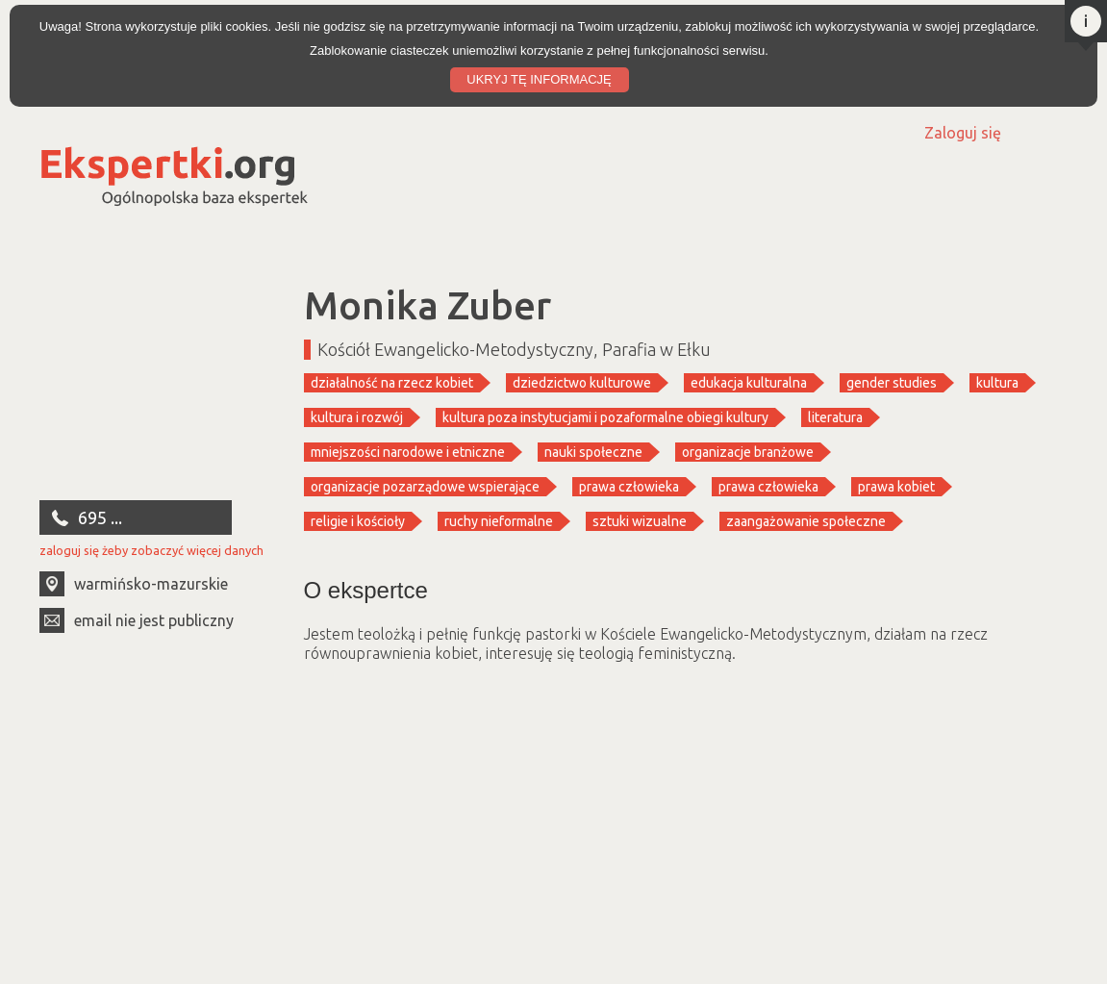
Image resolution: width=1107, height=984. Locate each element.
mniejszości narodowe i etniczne (408, 452)
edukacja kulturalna (749, 383)
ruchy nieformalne (498, 521)
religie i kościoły (358, 521)
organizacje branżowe (748, 452)
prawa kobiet (896, 486)
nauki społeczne (593, 452)
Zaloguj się (962, 132)
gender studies (891, 383)
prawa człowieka (629, 486)
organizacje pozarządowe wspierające (425, 486)
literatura (835, 417)
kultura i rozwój (357, 417)
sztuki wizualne (639, 521)
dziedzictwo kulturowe (582, 383)
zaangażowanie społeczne (806, 521)
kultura (997, 383)
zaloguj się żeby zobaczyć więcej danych (151, 550)
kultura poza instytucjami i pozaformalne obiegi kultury (605, 417)
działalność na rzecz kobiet (392, 383)
